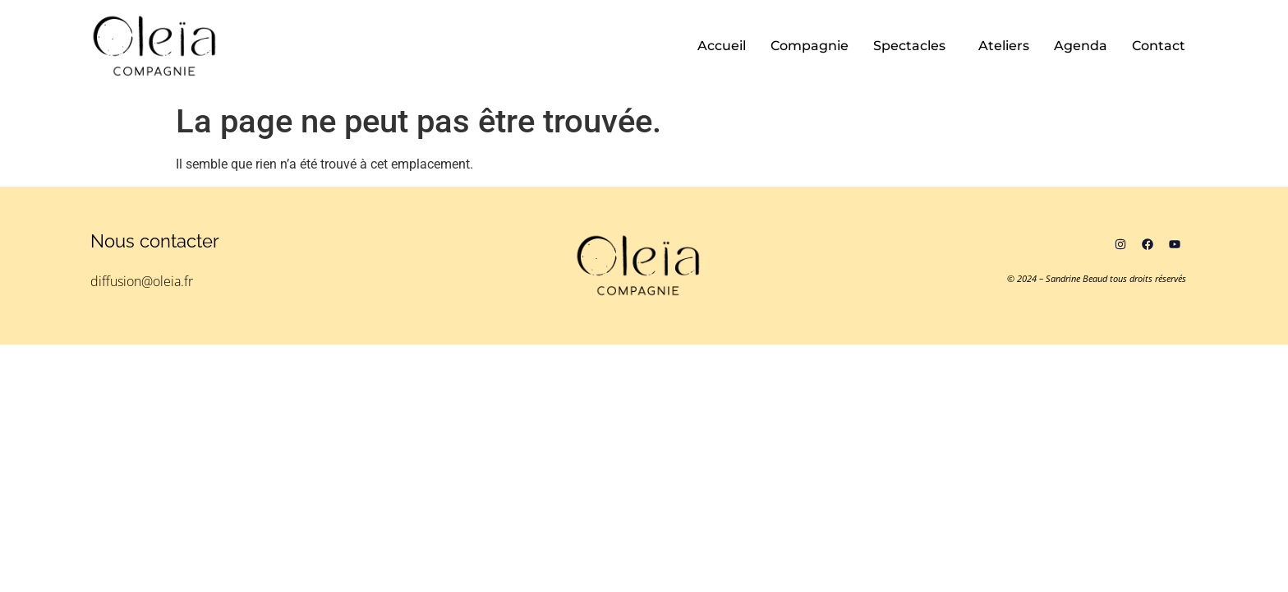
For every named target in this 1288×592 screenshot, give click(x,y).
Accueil (721, 45)
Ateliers (1003, 45)
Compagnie (809, 45)
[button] (913, 46)
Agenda (1080, 45)
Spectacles (909, 45)
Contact (1158, 45)
